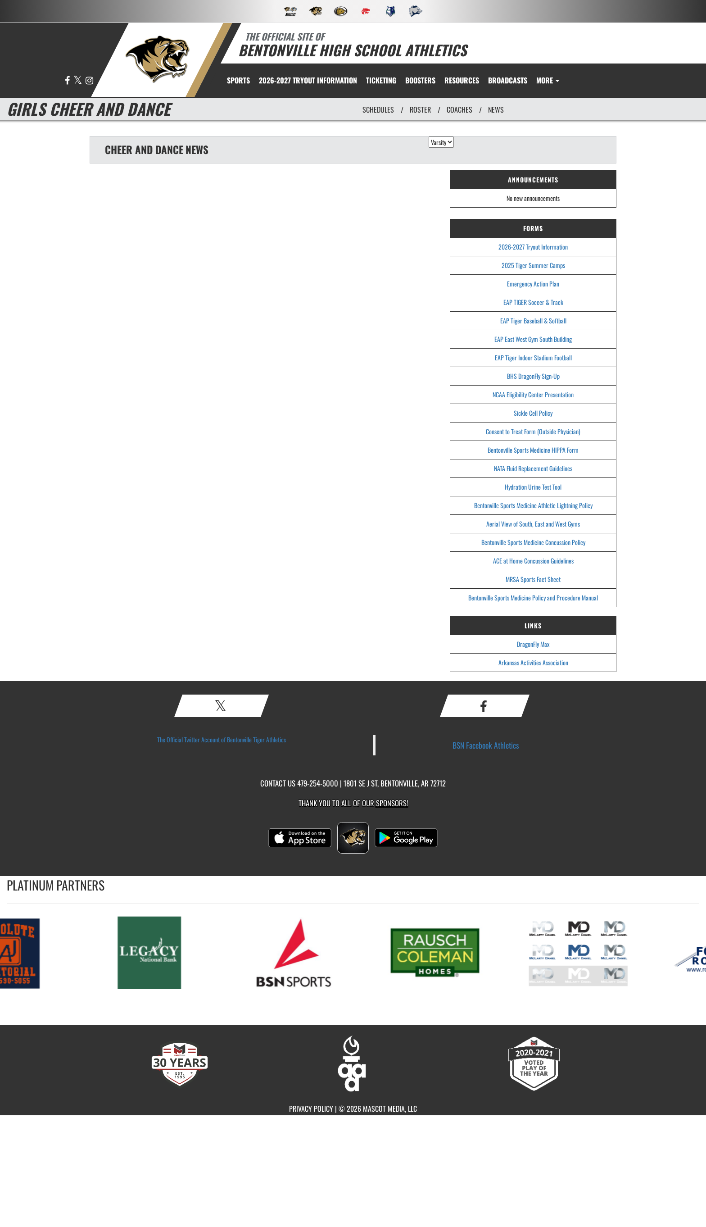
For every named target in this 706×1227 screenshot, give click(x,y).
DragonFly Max (533, 644)
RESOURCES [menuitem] (461, 80)
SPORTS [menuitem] (238, 80)
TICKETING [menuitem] (381, 80)
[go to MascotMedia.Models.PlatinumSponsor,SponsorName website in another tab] (159, 952)
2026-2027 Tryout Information (533, 246)
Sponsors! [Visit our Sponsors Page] (392, 803)
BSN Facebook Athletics (486, 745)
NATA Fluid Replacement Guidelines (533, 468)
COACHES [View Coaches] (459, 109)
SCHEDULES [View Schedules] (378, 109)
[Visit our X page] (78, 81)
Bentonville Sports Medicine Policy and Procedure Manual (533, 597)
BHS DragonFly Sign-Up (533, 376)
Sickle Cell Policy (533, 413)
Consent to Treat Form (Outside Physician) (533, 431)
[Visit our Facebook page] (68, 81)
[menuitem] (308, 80)
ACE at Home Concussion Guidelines (533, 560)
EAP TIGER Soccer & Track (533, 302)
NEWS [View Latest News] (496, 109)
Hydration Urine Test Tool (533, 486)
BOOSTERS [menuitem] (420, 80)
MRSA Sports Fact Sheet (533, 579)
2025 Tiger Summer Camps (533, 265)
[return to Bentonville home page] (157, 59)
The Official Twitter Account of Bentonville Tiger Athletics (221, 739)
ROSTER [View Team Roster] (420, 109)
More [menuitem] (547, 80)
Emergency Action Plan (533, 283)
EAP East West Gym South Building (533, 339)
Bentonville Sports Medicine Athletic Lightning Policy (533, 505)
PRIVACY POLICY (311, 1108)
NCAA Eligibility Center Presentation (533, 394)
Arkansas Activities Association (533, 662)
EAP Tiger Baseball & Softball (533, 320)
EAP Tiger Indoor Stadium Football (533, 357)
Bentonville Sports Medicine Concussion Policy (533, 542)
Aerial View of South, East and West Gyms (533, 523)
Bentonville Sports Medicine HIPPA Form (533, 449)
